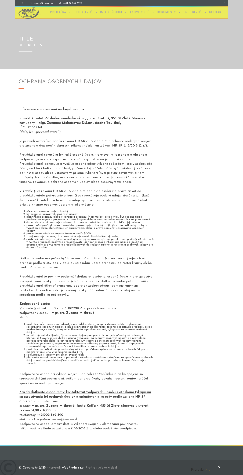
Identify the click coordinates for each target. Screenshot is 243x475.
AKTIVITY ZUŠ (139, 12)
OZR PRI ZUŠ (192, 12)
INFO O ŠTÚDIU (111, 12)
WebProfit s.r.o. (73, 467)
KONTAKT (216, 12)
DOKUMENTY (166, 12)
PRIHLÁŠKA (58, 12)
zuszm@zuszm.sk (43, 3)
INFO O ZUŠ (83, 12)
